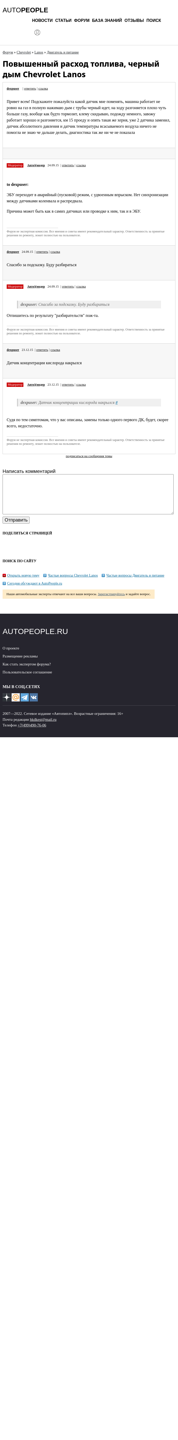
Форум (82, 20)
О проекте (11, 656)
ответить (30, 88)
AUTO (25, 10)
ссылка (43, 88)
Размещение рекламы (20, 664)
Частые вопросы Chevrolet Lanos (73, 583)
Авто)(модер (36, 165)
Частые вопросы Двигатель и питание (135, 583)
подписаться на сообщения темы (89, 456)
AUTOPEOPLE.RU (35, 639)
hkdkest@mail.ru (43, 727)
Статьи (63, 20)
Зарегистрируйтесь (111, 602)
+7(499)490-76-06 (32, 733)
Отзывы (134, 20)
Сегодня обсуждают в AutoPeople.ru (34, 591)
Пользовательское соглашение (27, 680)
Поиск (153, 20)
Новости (42, 20)
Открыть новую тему (23, 583)
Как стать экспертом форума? (27, 672)
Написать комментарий (29, 471)
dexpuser (13, 88)
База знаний (107, 20)
